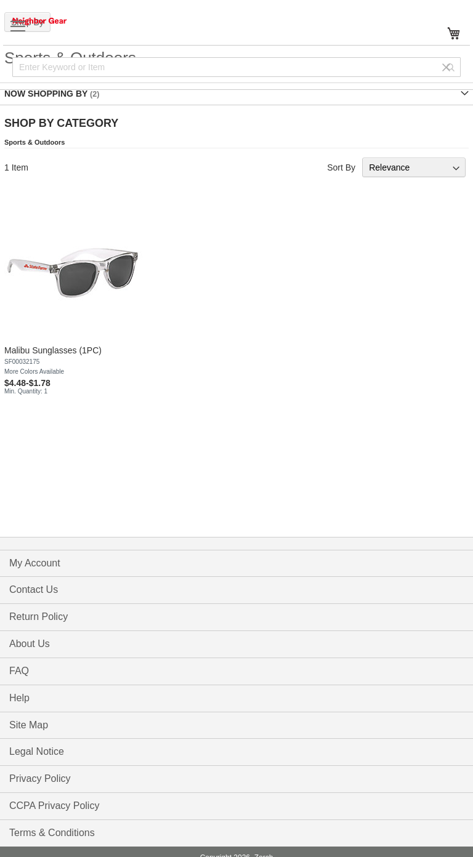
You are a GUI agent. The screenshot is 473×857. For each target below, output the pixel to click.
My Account (34, 563)
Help (19, 698)
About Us (29, 643)
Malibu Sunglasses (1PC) (53, 350)
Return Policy (38, 616)
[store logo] (52, 21)
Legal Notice (36, 751)
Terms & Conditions (52, 832)
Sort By (341, 167)
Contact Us (33, 589)
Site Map (28, 725)
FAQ (19, 671)
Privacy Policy (40, 778)
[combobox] (236, 67)
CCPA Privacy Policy (54, 805)
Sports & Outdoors (34, 142)
